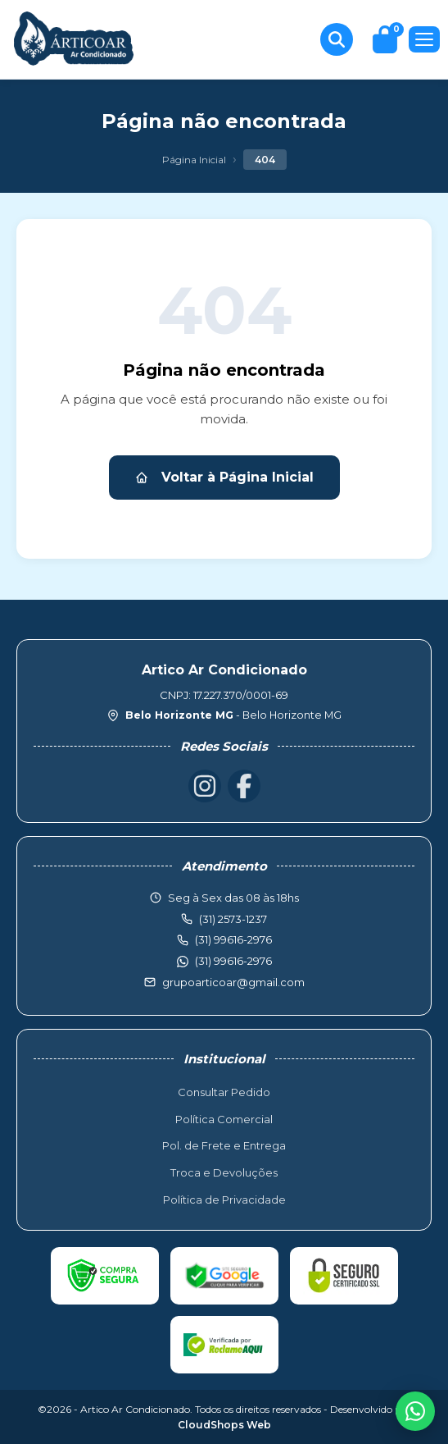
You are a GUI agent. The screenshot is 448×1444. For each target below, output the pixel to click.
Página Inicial (194, 159)
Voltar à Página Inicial (224, 477)
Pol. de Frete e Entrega (224, 1145)
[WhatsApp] (415, 1411)
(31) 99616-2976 (233, 960)
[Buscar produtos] (336, 39)
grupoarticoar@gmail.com (233, 982)
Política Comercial (224, 1119)
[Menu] (424, 39)
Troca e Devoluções (224, 1172)
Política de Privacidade (224, 1199)
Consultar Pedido (224, 1092)
